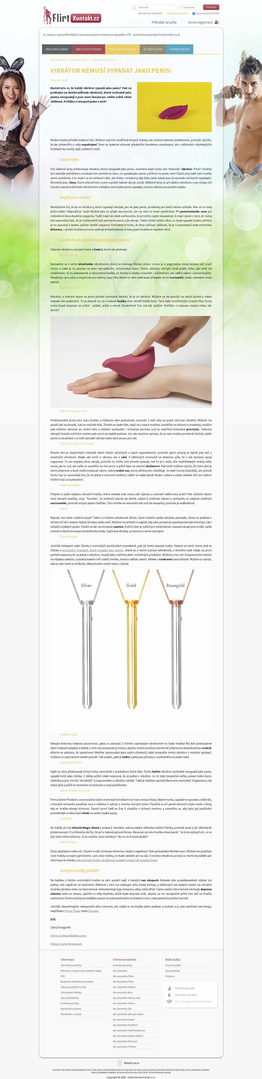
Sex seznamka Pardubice (125, 1025)
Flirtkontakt (58, 60)
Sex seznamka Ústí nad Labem (128, 1014)
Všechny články (57, 49)
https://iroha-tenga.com (66, 944)
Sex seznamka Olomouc (125, 1041)
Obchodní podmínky (71, 965)
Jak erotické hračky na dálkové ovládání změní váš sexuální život (116, 860)
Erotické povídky (88, 49)
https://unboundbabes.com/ (68, 935)
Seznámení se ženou (71, 1008)
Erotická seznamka (122, 965)
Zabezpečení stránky (71, 992)
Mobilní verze (131, 1063)
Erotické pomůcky (122, 49)
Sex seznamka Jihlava (124, 1003)
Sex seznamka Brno (123, 992)
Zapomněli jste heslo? (177, 13)
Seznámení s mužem (71, 1014)
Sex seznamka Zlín (122, 1008)
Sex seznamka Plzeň (123, 981)
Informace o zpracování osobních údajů (81, 970)
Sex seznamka (120, 970)
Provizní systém (173, 965)
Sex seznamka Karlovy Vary (126, 997)
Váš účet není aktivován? (150, 13)
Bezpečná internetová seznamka (77, 981)
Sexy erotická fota (70, 997)
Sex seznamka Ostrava (124, 987)
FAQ (63, 976)
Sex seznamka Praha (123, 976)
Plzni (68, 911)
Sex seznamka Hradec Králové (128, 1035)
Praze (76, 911)
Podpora (169, 976)
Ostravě (93, 911)
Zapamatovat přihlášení (207, 13)
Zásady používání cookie (73, 987)
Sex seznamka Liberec (124, 1019)
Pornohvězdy (180, 49)
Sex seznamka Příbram (124, 1046)
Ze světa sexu (152, 49)
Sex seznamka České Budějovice (129, 1030)
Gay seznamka (172, 970)
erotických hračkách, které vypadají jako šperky (92, 550)
